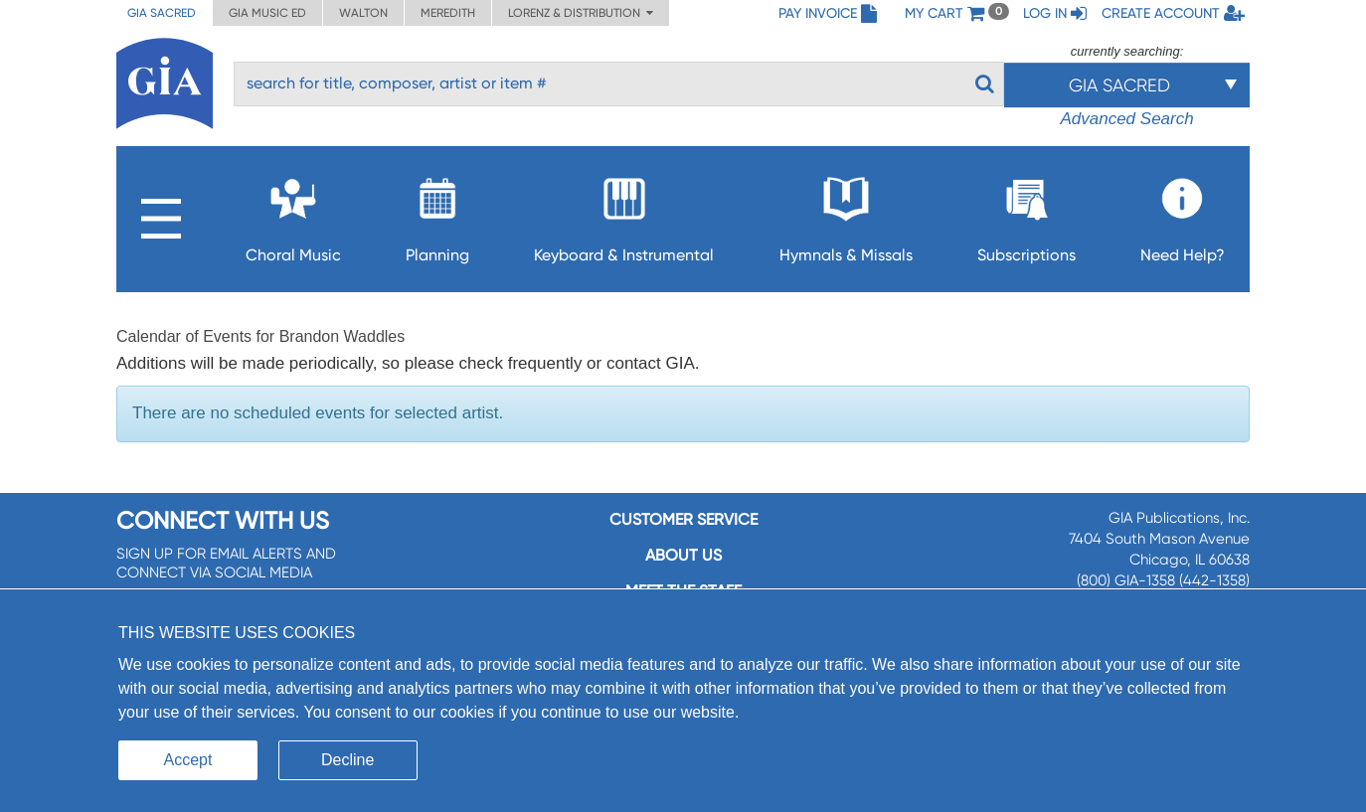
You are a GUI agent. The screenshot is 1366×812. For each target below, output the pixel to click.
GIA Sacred (161, 13)
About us (683, 555)
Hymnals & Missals (846, 214)
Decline (347, 759)
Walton (363, 13)
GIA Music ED (267, 13)
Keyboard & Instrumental (624, 214)
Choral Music (293, 214)
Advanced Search (1126, 118)
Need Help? (1182, 214)
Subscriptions (1026, 214)
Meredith (448, 13)
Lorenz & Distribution (580, 13)
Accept (188, 759)
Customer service (683, 519)
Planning (437, 214)
